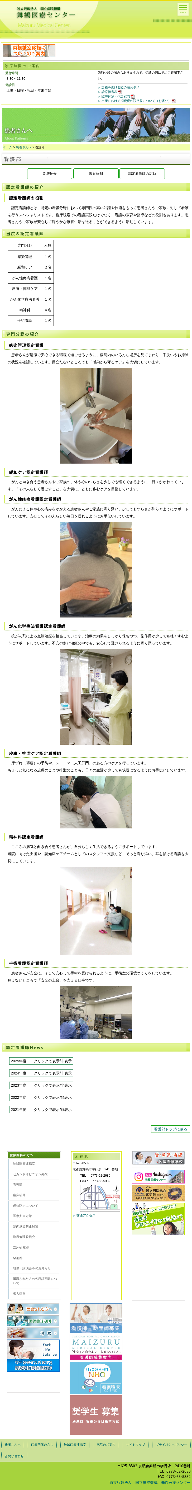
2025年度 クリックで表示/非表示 (41, 1061)
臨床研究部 (21, 1247)
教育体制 (96, 174)
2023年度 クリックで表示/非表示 (41, 1085)
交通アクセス (85, 1215)
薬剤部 (17, 1258)
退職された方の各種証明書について (35, 1281)
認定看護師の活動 (142, 174)
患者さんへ (24, 147)
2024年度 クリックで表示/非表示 (41, 1073)
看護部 (17, 1184)
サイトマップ (135, 1444)
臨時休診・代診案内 (119, 96)
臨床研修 (19, 1195)
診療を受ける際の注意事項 (121, 87)
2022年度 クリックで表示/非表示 (41, 1097)
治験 (33, 1332)
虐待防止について (25, 1206)
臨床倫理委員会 (24, 1237)
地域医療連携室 (24, 1164)
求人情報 (19, 1293)
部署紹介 (50, 174)
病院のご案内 (106, 1444)
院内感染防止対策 (25, 1226)
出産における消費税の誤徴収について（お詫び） (139, 101)
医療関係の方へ (42, 1444)
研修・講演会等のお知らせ (32, 1268)
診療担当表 (112, 92)
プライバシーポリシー (171, 1444)
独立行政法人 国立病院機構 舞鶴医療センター (150, 1482)
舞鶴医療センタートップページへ (35, 14)
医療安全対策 (22, 1216)
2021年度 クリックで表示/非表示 (41, 1109)
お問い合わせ (14, 1456)
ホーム (7, 147)
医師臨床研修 (33, 1320)
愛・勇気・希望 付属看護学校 (158, 1157)
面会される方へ (33, 1308)
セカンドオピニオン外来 (30, 1174)
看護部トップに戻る (170, 1129)
